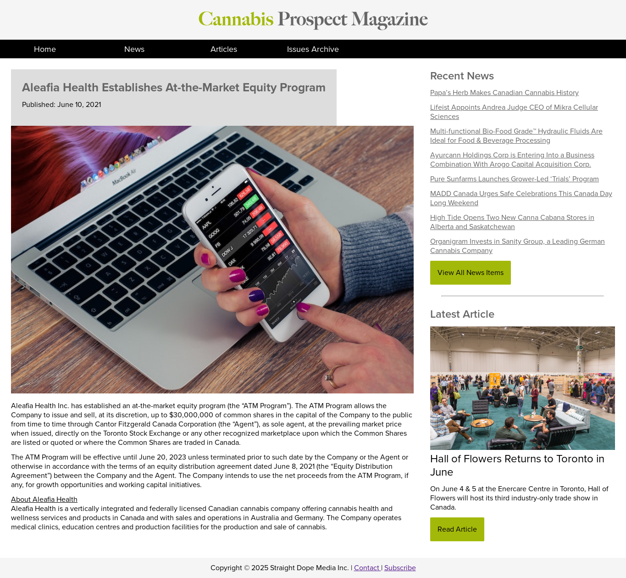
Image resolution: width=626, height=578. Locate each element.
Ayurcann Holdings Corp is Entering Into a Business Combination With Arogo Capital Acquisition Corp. (512, 160)
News (134, 49)
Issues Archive (313, 49)
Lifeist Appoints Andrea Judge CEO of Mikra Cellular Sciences (514, 112)
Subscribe (400, 567)
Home (45, 49)
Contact (367, 567)
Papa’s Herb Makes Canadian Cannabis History (504, 92)
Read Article (457, 529)
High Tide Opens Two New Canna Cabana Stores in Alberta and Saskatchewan (512, 222)
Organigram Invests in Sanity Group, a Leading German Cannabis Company (517, 246)
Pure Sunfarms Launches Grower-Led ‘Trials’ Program (514, 179)
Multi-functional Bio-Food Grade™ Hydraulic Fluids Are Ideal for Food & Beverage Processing (516, 136)
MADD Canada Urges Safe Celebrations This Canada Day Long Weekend (521, 198)
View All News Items (471, 272)
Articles (224, 49)
